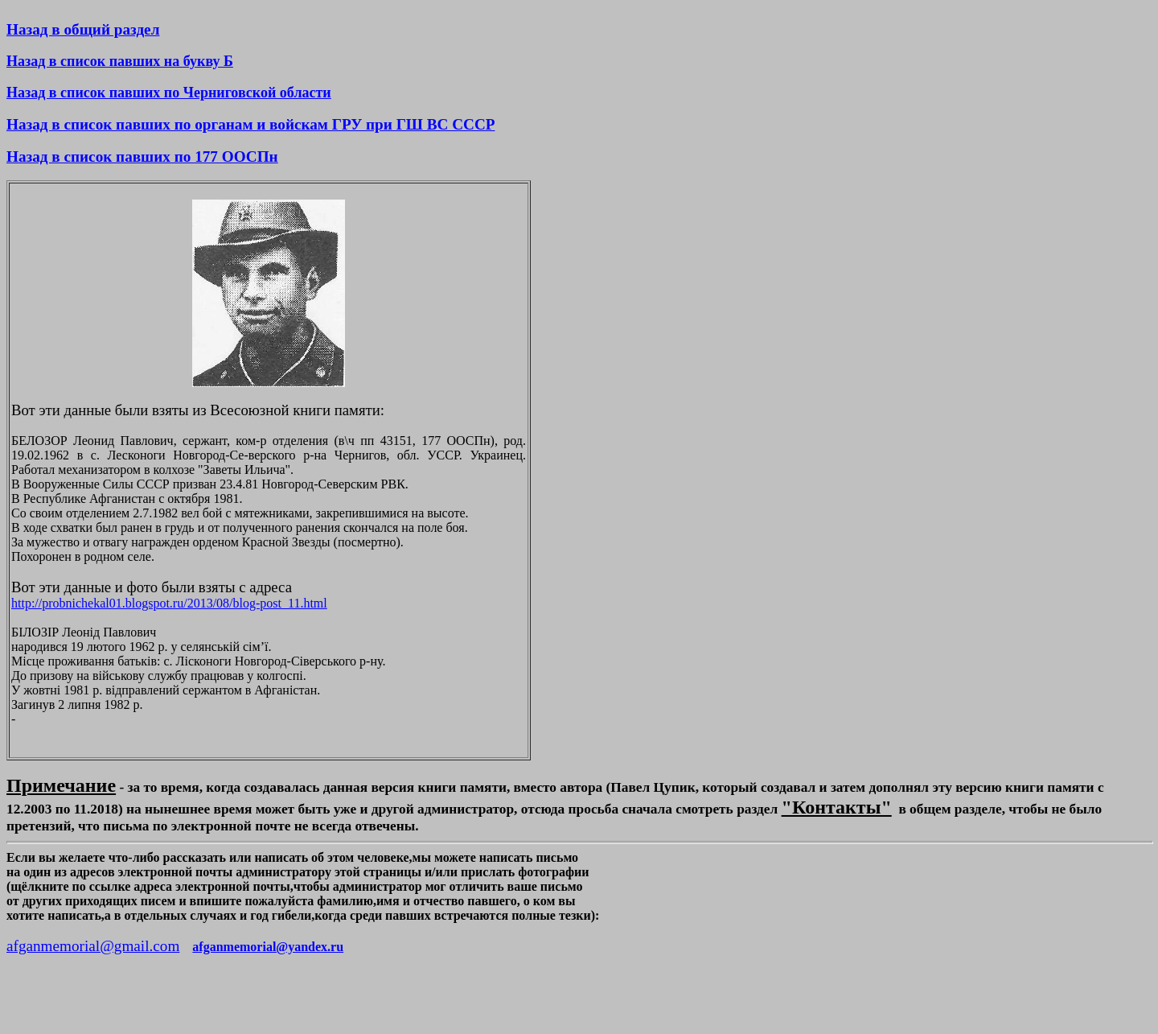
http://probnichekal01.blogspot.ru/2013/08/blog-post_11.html (169, 603)
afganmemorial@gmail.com (92, 945)
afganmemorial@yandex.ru (267, 947)
